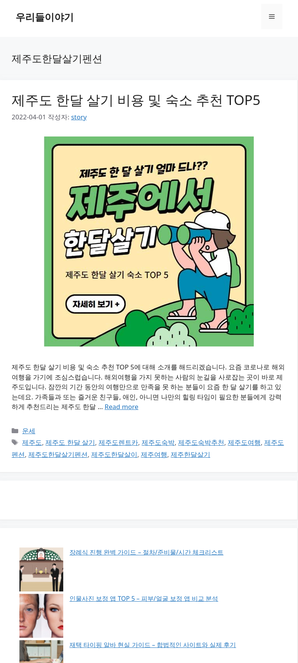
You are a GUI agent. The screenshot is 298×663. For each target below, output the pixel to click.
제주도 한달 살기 (70, 442)
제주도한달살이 (114, 454)
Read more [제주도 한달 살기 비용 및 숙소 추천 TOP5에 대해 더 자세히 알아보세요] (122, 406)
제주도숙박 (158, 442)
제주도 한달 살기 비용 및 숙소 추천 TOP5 (136, 100)
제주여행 (154, 454)
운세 (28, 430)
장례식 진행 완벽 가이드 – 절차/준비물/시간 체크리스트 (103, 552)
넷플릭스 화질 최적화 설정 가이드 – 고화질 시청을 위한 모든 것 (113, 602)
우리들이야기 (45, 16)
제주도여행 (244, 442)
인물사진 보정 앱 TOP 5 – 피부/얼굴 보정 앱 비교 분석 (100, 564)
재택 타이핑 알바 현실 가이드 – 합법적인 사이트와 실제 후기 (109, 577)
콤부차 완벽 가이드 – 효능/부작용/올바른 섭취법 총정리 (103, 589)
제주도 (32, 442)
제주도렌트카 (118, 442)
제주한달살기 (190, 454)
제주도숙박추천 (201, 442)
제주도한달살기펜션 (58, 454)
